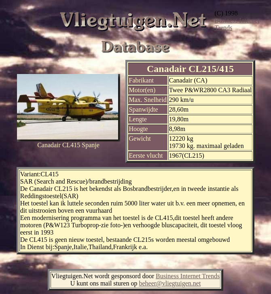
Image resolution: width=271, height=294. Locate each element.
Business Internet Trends (188, 276)
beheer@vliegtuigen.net (170, 283)
